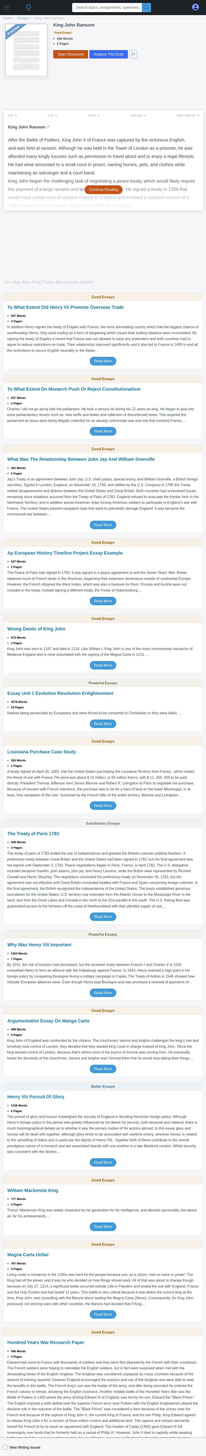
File (12, 115)
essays (23, 18)
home (7, 18)
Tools (93, 115)
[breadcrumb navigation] (103, 18)
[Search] (146, 7)
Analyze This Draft (108, 54)
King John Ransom (50, 18)
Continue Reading (103, 190)
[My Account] (197, 7)
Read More (103, 361)
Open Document (71, 54)
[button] (6, 6)
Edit (52, 115)
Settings (137, 115)
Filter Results (188, 115)
